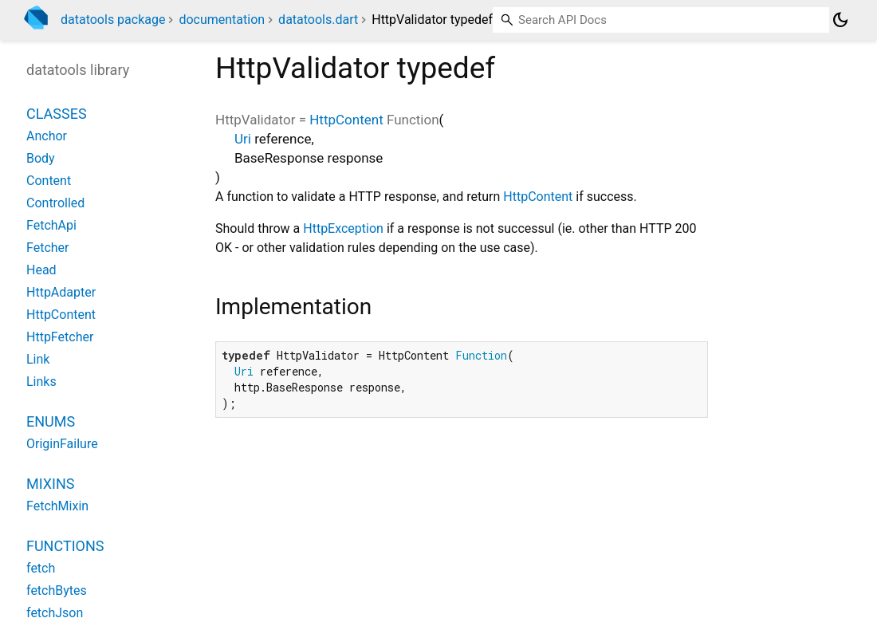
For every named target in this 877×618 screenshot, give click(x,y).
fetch (40, 568)
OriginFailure (62, 443)
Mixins (50, 483)
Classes (56, 113)
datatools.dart (318, 19)
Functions (65, 545)
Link (37, 359)
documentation (222, 19)
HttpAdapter (61, 292)
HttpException (343, 228)
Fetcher (47, 247)
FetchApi (51, 225)
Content (48, 180)
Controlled (55, 203)
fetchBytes (56, 590)
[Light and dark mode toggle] (840, 20)
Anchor (46, 136)
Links (41, 381)
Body (40, 158)
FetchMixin (57, 506)
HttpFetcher (59, 336)
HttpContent (346, 120)
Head (41, 270)
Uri (242, 139)
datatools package (113, 19)
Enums (50, 421)
